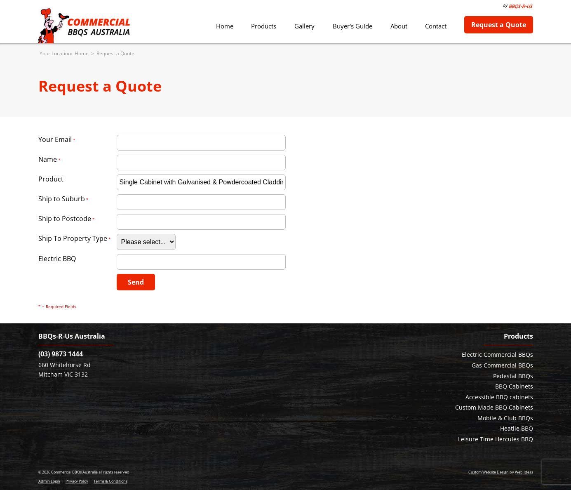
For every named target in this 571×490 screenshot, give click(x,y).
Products (263, 26)
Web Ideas (524, 472)
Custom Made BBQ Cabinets (494, 407)
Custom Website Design (488, 472)
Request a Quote (498, 24)
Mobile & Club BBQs (505, 418)
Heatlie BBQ (516, 428)
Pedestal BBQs (513, 376)
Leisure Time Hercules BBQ (495, 439)
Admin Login (49, 481)
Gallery (304, 26)
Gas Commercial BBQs (502, 365)
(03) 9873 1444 (60, 353)
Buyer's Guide (352, 26)
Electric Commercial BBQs (497, 354)
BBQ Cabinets (514, 386)
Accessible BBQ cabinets (499, 397)
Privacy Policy (77, 481)
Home (224, 26)
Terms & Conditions (110, 481)
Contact (435, 26)
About (398, 26)
